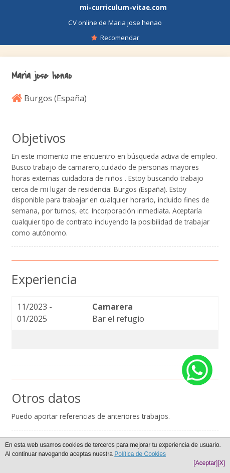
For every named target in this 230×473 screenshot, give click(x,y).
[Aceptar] (205, 462)
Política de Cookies (140, 453)
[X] (221, 462)
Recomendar (115, 37)
